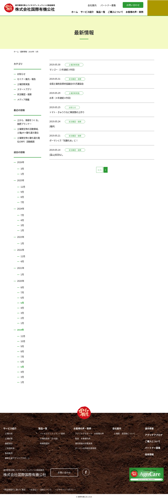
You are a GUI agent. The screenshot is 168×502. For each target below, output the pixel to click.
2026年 (20, 165)
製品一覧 (100, 11)
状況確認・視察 (25, 94)
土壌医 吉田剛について (124, 437)
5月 (22, 306)
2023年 (20, 240)
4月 (22, 223)
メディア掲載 (23, 99)
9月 (22, 195)
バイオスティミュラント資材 (52, 437)
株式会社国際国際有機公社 (24, 476)
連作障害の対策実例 (83, 447)
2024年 (20, 212)
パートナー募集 (108, 5)
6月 (22, 301)
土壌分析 (9, 437)
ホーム (74, 11)
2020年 (20, 284)
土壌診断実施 (23, 84)
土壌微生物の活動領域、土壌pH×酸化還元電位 (28, 132)
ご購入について (115, 11)
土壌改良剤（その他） (49, 442)
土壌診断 (9, 442)
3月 (22, 172)
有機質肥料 (45, 447)
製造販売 (9, 456)
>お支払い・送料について (40, 493)
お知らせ (21, 74)
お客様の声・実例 (134, 11)
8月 (22, 200)
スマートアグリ (24, 89)
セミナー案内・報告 (27, 79)
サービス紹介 (87, 11)
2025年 (20, 184)
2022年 (20, 253)
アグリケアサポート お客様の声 (89, 437)
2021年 (20, 271)
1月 (22, 177)
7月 (22, 205)
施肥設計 (9, 447)
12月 (23, 190)
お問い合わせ (133, 5)
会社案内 (92, 5)
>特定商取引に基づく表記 (14, 493)
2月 (22, 321)
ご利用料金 (10, 452)
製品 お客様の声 (82, 442)
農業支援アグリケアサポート (17, 461)
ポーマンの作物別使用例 (85, 452)
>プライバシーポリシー (65, 493)
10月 (23, 344)
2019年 (20, 333)
